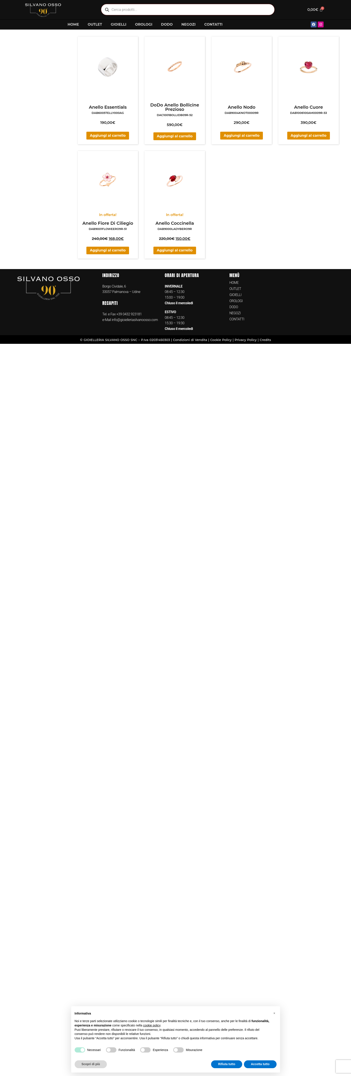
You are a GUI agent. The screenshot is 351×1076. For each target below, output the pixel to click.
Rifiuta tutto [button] (226, 1064)
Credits (265, 340)
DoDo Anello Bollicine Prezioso (174, 107)
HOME (73, 24)
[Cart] (315, 9)
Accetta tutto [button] (260, 1064)
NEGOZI (188, 24)
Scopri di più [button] (91, 1064)
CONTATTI (213, 24)
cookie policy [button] (151, 1025)
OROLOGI (143, 24)
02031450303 (159, 340)
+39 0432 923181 (129, 314)
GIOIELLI (118, 24)
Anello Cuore (308, 107)
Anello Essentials (108, 107)
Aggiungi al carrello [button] (108, 135)
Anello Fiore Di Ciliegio (107, 223)
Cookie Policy (221, 340)
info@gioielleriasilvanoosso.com (134, 320)
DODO (167, 24)
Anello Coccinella (174, 223)
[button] (274, 1013)
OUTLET (95, 24)
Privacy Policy (246, 340)
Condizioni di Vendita (190, 340)
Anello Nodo (241, 107)
